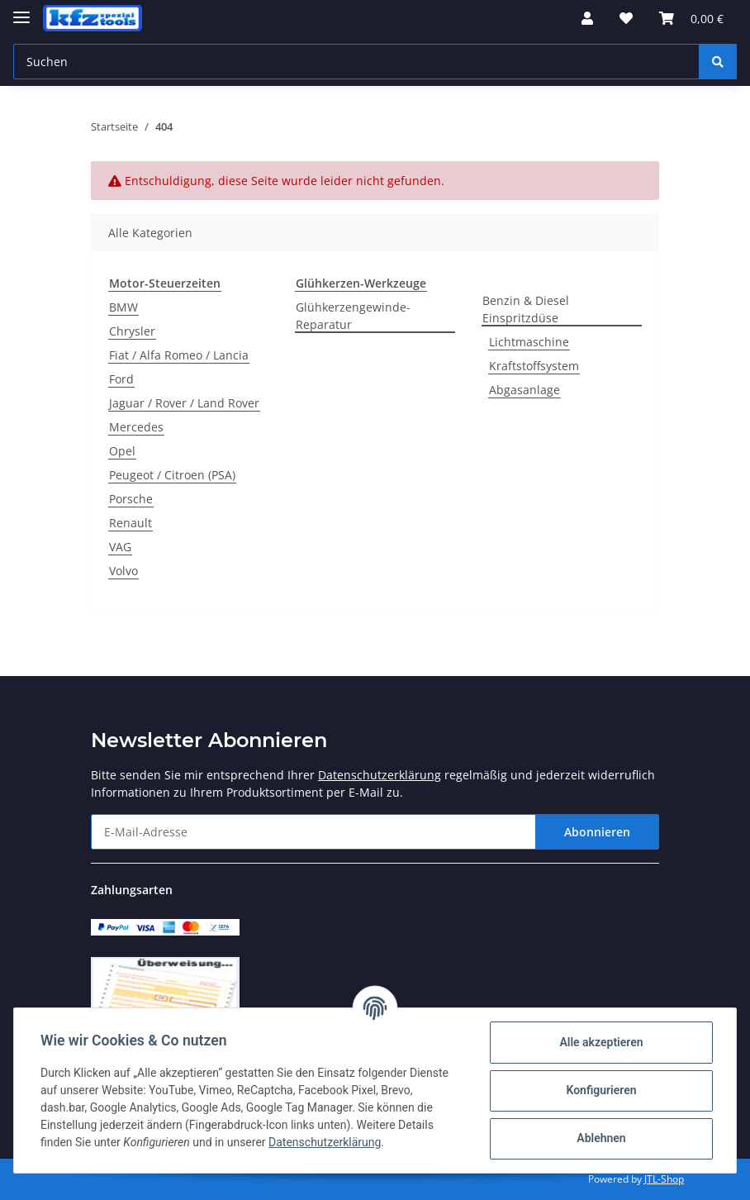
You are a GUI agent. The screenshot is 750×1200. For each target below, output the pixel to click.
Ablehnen (601, 1138)
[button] (587, 18)
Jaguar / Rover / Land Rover (184, 403)
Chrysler (132, 331)
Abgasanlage (524, 390)
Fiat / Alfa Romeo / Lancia (179, 355)
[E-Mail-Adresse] (313, 832)
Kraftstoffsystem (534, 366)
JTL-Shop (664, 1179)
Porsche (131, 499)
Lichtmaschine (529, 342)
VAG (120, 547)
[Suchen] (356, 61)
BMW (123, 307)
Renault (130, 523)
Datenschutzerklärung (379, 775)
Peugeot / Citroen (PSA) (172, 475)
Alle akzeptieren (601, 1042)
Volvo (123, 571)
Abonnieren (597, 832)
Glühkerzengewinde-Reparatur (353, 315)
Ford (121, 379)
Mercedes (136, 427)
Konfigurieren (601, 1090)
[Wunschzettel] (626, 18)
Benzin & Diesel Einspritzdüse (525, 309)
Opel (122, 451)
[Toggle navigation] (21, 10)
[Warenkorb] (691, 18)
